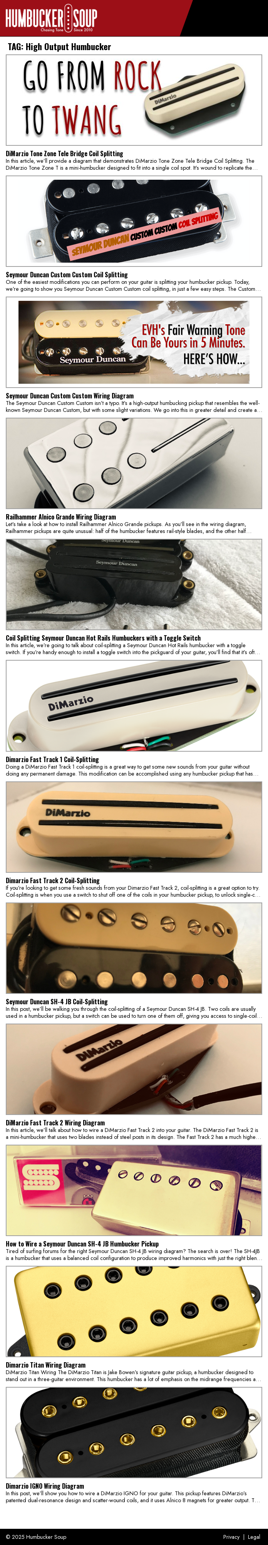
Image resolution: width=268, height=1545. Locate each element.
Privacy (231, 1537)
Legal (254, 1537)
